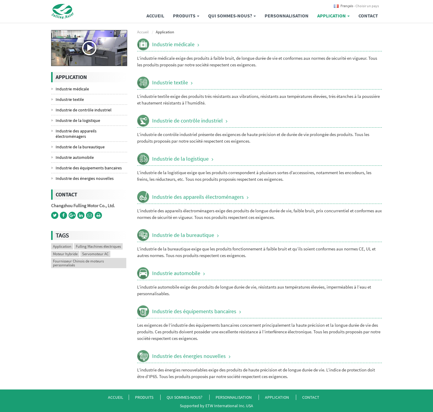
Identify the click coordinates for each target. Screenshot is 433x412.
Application (62, 246)
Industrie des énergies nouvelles (189, 356)
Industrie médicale (173, 44)
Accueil (155, 16)
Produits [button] (186, 16)
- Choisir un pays (359, 6)
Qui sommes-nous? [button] (232, 16)
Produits (144, 397)
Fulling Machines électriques (98, 246)
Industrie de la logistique (180, 158)
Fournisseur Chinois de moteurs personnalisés (78, 263)
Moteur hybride (65, 253)
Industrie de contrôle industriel (187, 120)
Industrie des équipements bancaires (194, 311)
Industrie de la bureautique (183, 235)
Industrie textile (170, 82)
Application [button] (333, 16)
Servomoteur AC (95, 253)
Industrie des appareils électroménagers (198, 196)
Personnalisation (287, 16)
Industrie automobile (176, 273)
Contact (368, 16)
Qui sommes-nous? (185, 397)
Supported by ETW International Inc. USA (216, 405)
